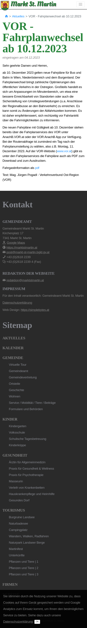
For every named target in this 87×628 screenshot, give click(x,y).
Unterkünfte (17, 555)
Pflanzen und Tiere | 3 (23, 574)
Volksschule (17, 432)
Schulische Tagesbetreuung (27, 439)
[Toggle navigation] (80, 4)
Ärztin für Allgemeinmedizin (27, 462)
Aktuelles (18, 16)
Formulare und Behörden (26, 409)
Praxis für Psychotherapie (26, 475)
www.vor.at (64, 151)
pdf (37, 168)
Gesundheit (15, 455)
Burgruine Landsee (22, 517)
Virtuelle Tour (17, 364)
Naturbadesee (18, 523)
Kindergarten (17, 426)
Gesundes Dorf (19, 500)
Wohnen (14, 396)
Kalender (13, 348)
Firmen (10, 584)
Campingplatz (18, 530)
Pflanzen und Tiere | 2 (23, 568)
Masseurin (16, 481)
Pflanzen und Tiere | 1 (23, 561)
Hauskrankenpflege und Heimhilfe (31, 494)
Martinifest (16, 549)
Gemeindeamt (18, 371)
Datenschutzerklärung (18, 621)
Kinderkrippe (17, 445)
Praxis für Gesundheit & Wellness (31, 468)
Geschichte (16, 390)
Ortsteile (14, 383)
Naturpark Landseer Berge (27, 542)
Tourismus (14, 510)
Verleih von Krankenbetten (26, 487)
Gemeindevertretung (23, 377)
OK (37, 621)
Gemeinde (13, 358)
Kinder (10, 419)
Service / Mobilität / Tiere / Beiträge (32, 402)
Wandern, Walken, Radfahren (29, 536)
